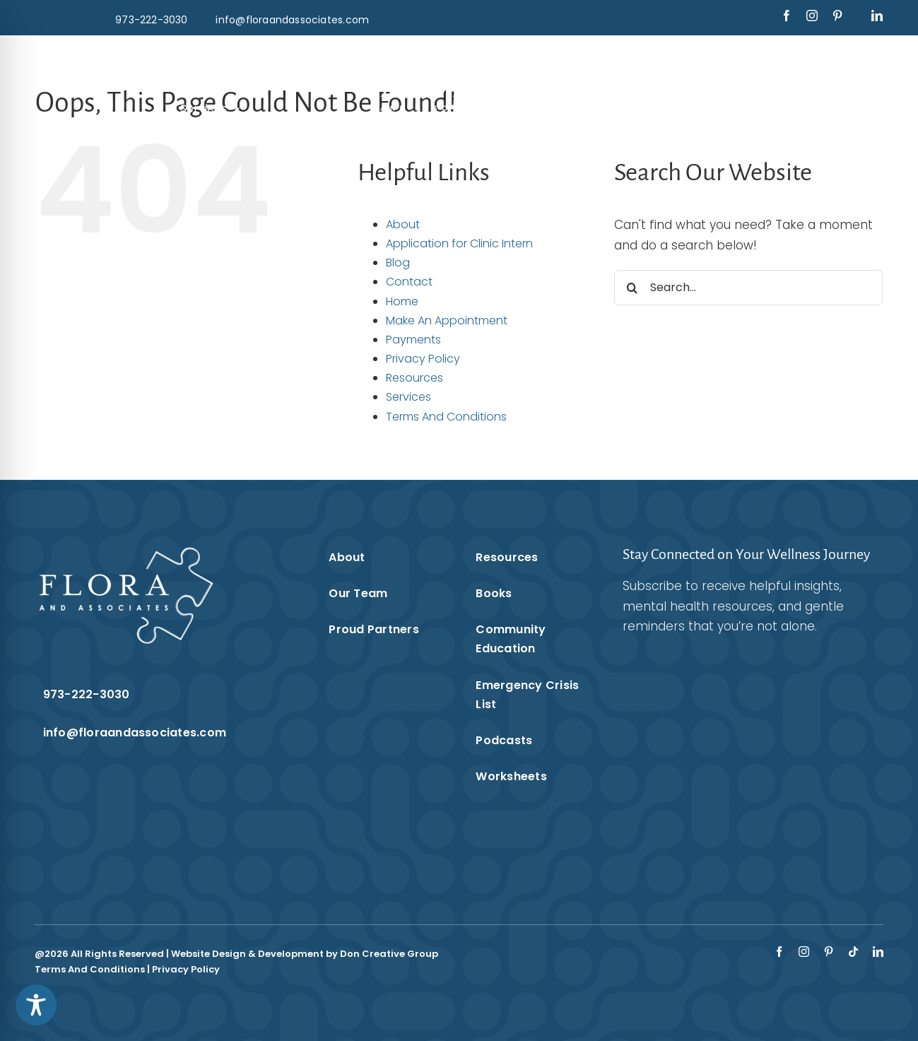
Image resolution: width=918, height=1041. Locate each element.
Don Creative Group (389, 953)
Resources (414, 378)
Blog (398, 262)
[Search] (631, 287)
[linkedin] (877, 15)
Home (402, 301)
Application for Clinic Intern (459, 243)
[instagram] (812, 15)
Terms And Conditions (446, 416)
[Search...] (748, 287)
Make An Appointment (446, 320)
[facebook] (786, 15)
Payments (413, 339)
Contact (409, 282)
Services (408, 397)
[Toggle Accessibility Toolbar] (36, 1005)
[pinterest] (837, 15)
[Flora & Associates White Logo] (459, 55)
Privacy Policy (423, 359)
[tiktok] (853, 951)
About (403, 224)
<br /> (735, 751)
